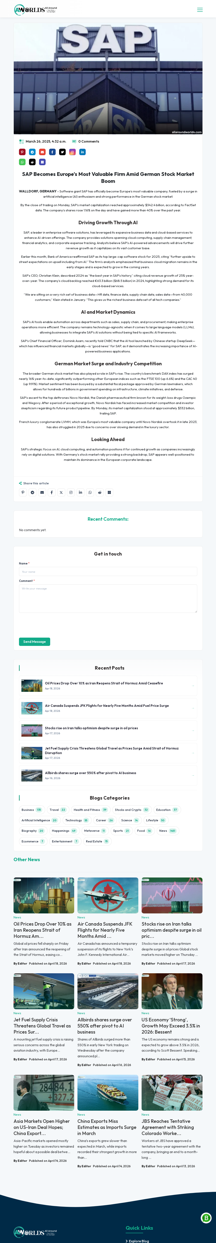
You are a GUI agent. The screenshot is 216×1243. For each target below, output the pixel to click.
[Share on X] (61, 492)
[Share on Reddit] (100, 492)
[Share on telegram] (32, 152)
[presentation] (52, 624)
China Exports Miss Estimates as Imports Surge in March (106, 1127)
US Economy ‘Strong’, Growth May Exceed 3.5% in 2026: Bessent (171, 1026)
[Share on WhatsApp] (90, 492)
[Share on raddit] (32, 162)
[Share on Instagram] (71, 492)
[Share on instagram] (72, 152)
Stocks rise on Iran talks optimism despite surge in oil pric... (172, 930)
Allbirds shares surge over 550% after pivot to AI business (104, 1026)
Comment (27, 581)
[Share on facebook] (52, 152)
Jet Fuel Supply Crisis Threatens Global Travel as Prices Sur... (42, 1026)
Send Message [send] (34, 642)
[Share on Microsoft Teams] (42, 162)
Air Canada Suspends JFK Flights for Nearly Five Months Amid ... (104, 930)
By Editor (20, 963)
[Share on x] (62, 152)
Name (24, 563)
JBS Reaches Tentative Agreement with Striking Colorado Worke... (168, 1127)
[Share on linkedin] (82, 152)
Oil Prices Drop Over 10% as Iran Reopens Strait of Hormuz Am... (43, 930)
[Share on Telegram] (32, 492)
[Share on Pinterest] (22, 152)
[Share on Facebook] (52, 492)
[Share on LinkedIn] (80, 492)
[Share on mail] (42, 152)
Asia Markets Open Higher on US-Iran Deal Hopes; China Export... (42, 1127)
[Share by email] (42, 492)
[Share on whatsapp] (22, 162)
